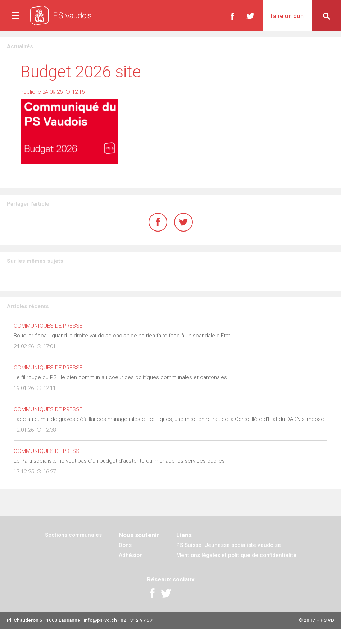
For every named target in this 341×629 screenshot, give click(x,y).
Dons (125, 545)
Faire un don (287, 15)
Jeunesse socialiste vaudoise (243, 545)
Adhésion (131, 555)
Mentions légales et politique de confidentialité (236, 555)
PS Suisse (188, 545)
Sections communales (73, 535)
